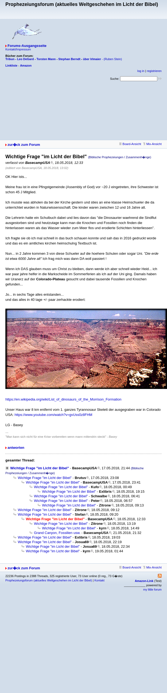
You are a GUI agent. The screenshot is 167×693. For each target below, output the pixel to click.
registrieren (154, 71)
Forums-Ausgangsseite (27, 46)
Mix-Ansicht (152, 144)
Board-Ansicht (130, 144)
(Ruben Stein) (113, 59)
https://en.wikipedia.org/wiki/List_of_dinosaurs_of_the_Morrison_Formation (63, 399)
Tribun (10, 59)
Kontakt (99, 580)
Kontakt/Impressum (18, 49)
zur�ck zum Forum (24, 145)
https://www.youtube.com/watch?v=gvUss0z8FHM (53, 415)
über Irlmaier (92, 59)
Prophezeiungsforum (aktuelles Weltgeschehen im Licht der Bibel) (48, 580)
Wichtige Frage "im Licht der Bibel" (39, 468)
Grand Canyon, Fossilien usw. (57, 533)
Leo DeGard (25, 59)
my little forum (152, 589)
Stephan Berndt (69, 59)
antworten (16, 448)
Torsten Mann (46, 59)
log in (140, 71)
